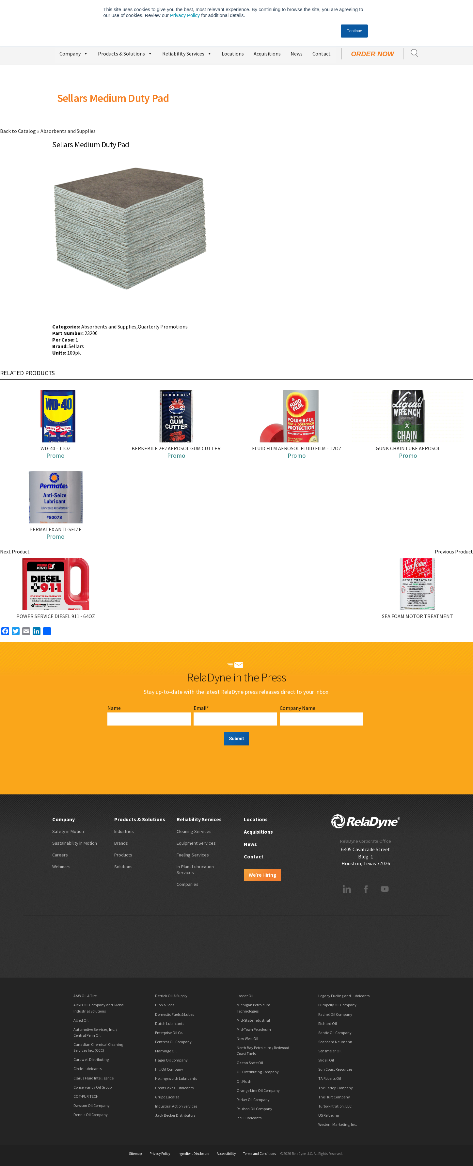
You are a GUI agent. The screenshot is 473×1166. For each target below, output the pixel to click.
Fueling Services (193, 855)
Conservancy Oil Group (92, 1087)
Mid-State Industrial (253, 1020)
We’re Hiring (262, 874)
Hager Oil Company (171, 1060)
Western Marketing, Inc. (337, 1124)
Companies (187, 884)
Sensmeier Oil (329, 1050)
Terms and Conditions (259, 1153)
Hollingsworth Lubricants (176, 1078)
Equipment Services (196, 843)
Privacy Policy (185, 15)
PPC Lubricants (249, 1117)
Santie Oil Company (335, 1032)
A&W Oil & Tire (85, 995)
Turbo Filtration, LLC (335, 1106)
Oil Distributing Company (258, 1071)
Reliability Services (187, 52)
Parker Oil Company (253, 1099)
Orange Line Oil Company (258, 1090)
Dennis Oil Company (90, 1114)
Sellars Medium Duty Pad (113, 98)
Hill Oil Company (169, 1069)
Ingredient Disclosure (193, 1153)
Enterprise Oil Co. (169, 1032)
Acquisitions (267, 53)
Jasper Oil (245, 995)
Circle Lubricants (87, 1068)
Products (123, 855)
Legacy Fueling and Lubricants (344, 995)
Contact (321, 53)
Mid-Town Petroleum (254, 1029)
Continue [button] (354, 31)
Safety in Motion (68, 831)
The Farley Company (335, 1087)
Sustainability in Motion (74, 843)
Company (73, 52)
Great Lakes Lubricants (174, 1087)
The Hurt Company (334, 1096)
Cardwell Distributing (91, 1059)
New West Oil (247, 1038)
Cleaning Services (194, 831)
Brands (121, 843)
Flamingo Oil (166, 1050)
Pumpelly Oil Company (337, 1004)
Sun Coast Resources (335, 1069)
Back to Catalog (18, 131)
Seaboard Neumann (335, 1041)
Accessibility (226, 1153)
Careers (60, 855)
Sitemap (135, 1153)
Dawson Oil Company (91, 1105)
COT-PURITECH (86, 1096)
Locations (233, 53)
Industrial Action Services (176, 1106)
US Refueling (328, 1115)
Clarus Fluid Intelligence (93, 1078)
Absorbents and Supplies (68, 131)
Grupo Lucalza (167, 1096)
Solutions (123, 867)
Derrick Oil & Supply (171, 995)
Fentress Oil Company (173, 1041)
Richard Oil (327, 1023)
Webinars (61, 867)
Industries (124, 831)
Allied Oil (80, 1020)
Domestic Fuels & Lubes (174, 1014)
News (297, 53)
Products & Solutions (125, 52)
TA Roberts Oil (329, 1078)
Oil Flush (244, 1081)
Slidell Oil (326, 1060)
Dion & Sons (164, 1004)
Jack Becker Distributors (175, 1115)
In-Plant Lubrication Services (195, 869)
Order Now (372, 53)
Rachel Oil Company (335, 1014)
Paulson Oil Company (254, 1108)
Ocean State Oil (250, 1062)
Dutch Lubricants (169, 1023)
